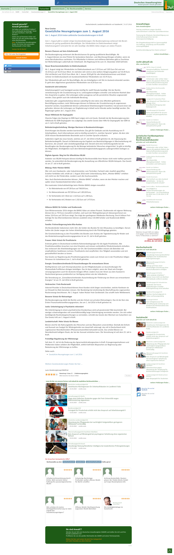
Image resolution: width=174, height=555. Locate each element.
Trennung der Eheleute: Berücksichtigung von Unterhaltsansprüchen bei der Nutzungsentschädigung (152, 37)
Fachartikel (25, 12)
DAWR (17, 12)
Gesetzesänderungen (37, 12)
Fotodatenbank (58, 9)
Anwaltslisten (31, 9)
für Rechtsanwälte (75, 9)
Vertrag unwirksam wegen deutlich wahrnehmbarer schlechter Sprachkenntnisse (152, 30)
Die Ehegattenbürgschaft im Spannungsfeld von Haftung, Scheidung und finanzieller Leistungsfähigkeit (151, 44)
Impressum (169, 12)
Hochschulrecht (91, 24)
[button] (22, 65)
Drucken (128, 375)
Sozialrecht (118, 24)
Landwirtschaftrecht (104, 24)
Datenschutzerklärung (158, 12)
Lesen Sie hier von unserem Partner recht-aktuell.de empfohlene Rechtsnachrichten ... (73, 381)
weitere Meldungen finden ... (160, 130)
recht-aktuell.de (151, 142)
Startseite (5, 9)
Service (88, 9)
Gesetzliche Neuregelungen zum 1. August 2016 (62, 12)
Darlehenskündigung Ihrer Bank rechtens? (151, 50)
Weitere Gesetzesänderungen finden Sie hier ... (64, 364)
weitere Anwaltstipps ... (162, 54)
